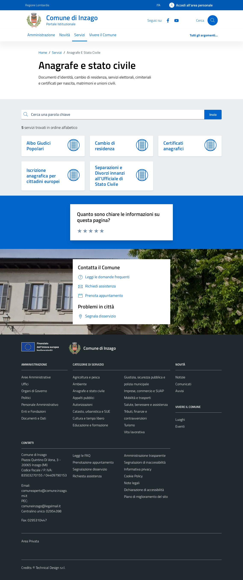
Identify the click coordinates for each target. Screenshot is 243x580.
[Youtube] (174, 20)
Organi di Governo (34, 390)
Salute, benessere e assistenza (146, 404)
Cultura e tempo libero (88, 418)
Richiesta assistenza (87, 476)
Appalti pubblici (83, 397)
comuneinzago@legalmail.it (41, 506)
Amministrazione (41, 35)
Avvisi (179, 390)
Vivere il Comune (102, 35)
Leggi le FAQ (81, 455)
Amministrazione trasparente (145, 455)
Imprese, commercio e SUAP (144, 390)
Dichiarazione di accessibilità (144, 489)
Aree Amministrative (36, 377)
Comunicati (183, 384)
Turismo (129, 425)
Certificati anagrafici (173, 146)
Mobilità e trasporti (137, 397)
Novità (64, 35)
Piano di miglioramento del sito (146, 496)
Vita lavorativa (134, 431)
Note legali (131, 482)
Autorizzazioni (82, 404)
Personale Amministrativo (39, 404)
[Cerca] (212, 20)
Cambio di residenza (105, 146)
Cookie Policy (133, 476)
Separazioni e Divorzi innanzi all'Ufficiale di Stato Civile (110, 175)
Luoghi (180, 419)
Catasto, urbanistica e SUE (91, 411)
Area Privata (30, 541)
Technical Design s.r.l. (50, 567)
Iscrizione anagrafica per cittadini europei (43, 176)
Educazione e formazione (90, 425)
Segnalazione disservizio (90, 469)
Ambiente (80, 384)
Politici (26, 397)
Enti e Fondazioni (33, 411)
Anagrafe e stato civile (89, 390)
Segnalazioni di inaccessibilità (145, 462)
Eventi (180, 426)
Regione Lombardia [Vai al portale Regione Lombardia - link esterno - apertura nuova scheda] (37, 5)
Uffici (24, 384)
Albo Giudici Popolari (38, 146)
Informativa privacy (137, 469)
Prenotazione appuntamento (93, 462)
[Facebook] (166, 20)
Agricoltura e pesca (86, 377)
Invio (212, 114)
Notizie (180, 377)
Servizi (79, 35)
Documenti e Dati (33, 418)
